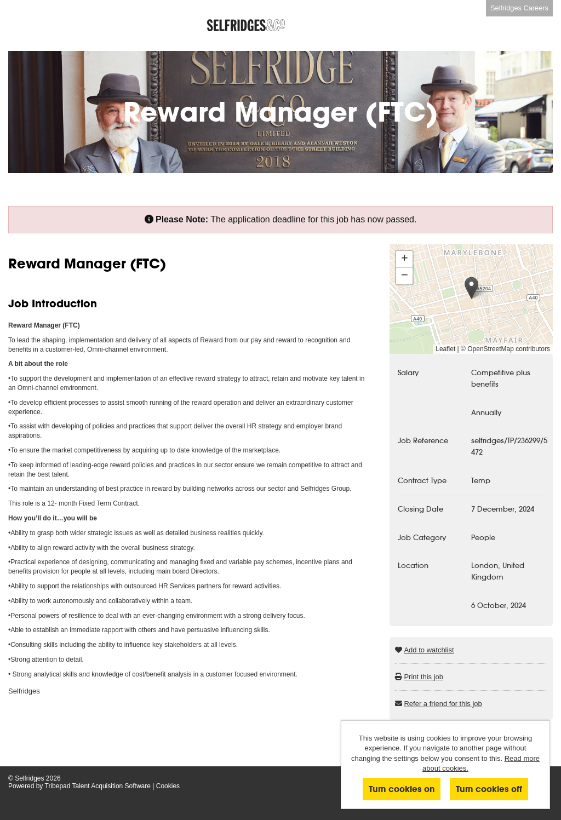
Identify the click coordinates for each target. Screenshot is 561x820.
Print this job (423, 677)
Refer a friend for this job (443, 703)
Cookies (168, 786)
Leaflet (445, 349)
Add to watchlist (429, 650)
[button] (471, 288)
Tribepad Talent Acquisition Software (98, 786)
